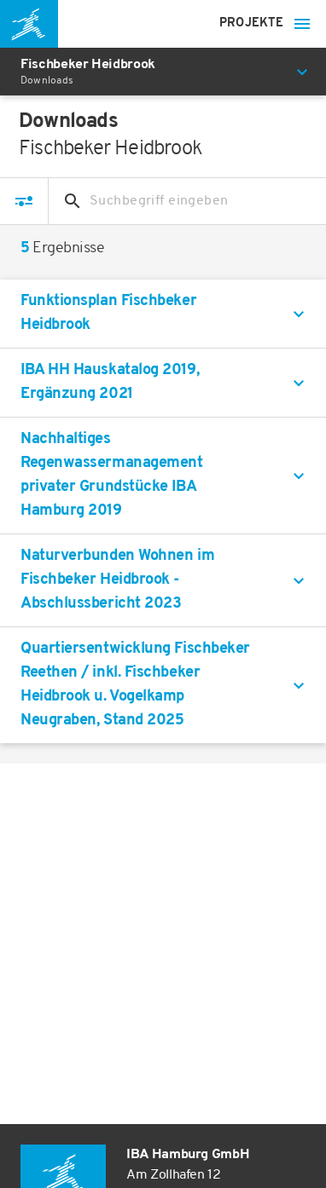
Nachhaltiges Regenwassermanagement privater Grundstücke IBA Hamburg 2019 (111, 475)
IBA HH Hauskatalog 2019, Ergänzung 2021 (109, 382)
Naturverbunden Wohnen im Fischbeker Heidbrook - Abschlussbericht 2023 (117, 580)
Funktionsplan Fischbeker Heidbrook (108, 313)
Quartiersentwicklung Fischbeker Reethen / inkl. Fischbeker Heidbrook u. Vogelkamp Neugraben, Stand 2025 (135, 685)
